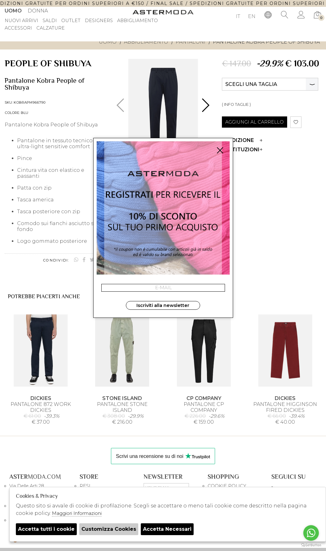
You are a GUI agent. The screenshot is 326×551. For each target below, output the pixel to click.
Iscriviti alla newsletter (162, 305)
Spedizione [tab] (242, 140)
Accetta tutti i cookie (46, 529)
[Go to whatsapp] (311, 533)
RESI (85, 486)
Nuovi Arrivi (21, 20)
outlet (70, 20)
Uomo (13, 11)
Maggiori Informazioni (77, 513)
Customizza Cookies (108, 529)
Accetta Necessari (167, 529)
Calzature (50, 28)
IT (238, 16)
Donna (38, 11)
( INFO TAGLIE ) (236, 104)
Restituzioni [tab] (242, 150)
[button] (205, 105)
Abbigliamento (146, 42)
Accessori (18, 28)
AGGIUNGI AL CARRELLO (254, 122)
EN (251, 16)
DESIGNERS (99, 20)
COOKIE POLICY (227, 486)
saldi (50, 20)
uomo (108, 42)
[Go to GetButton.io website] (311, 545)
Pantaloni (190, 42)
